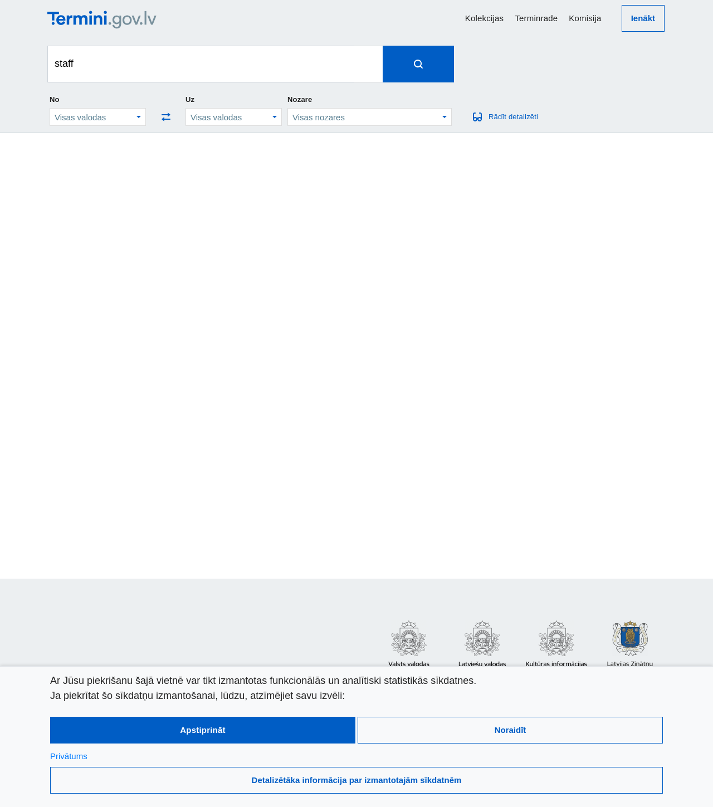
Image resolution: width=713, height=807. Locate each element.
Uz (189, 99)
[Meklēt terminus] (200, 64)
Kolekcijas (484, 18)
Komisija (585, 18)
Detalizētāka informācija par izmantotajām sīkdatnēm (357, 780)
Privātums (68, 756)
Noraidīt (510, 730)
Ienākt (643, 18)
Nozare (299, 99)
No (55, 99)
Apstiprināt (202, 730)
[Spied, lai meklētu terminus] (418, 64)
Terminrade (536, 18)
